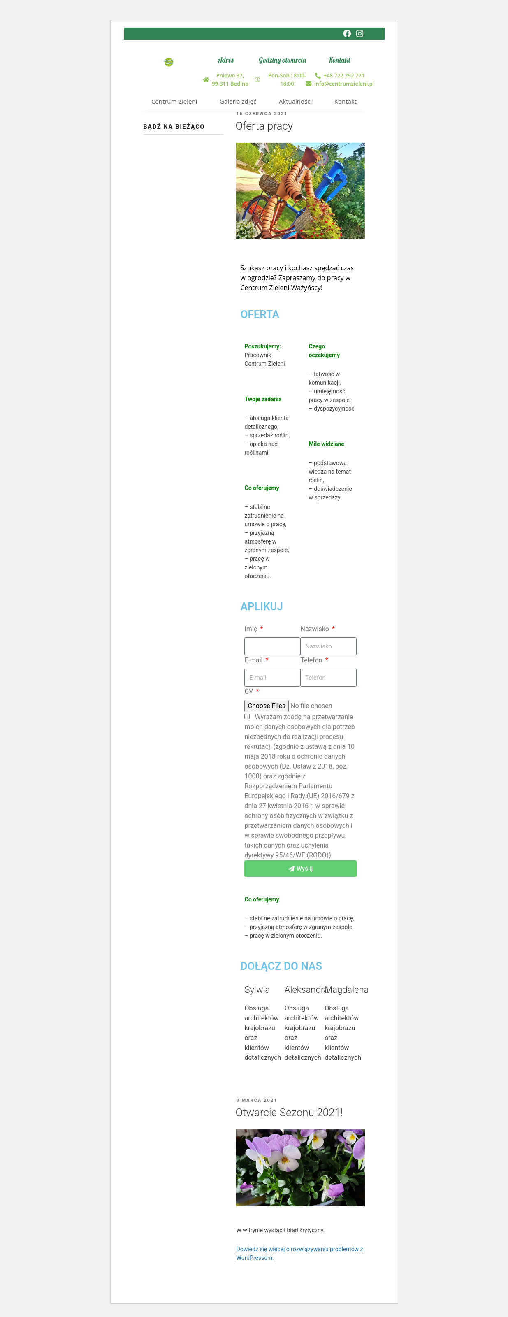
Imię (251, 629)
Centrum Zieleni (174, 101)
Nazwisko (315, 629)
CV (249, 691)
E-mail (254, 660)
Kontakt (345, 101)
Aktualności (295, 101)
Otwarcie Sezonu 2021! (289, 1112)
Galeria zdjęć (238, 101)
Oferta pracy (264, 126)
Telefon (312, 660)
